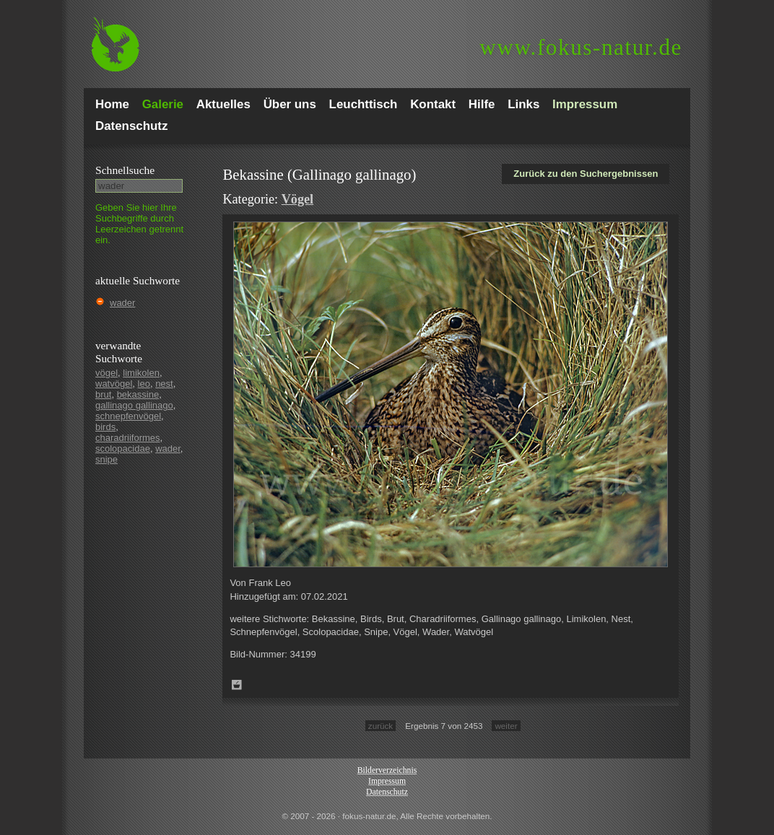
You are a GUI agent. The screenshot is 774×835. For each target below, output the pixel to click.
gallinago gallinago (134, 405)
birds (105, 426)
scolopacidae (122, 448)
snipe (106, 459)
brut (103, 394)
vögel (106, 372)
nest (164, 383)
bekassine (138, 394)
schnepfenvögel (128, 416)
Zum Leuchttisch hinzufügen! (237, 685)
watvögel (113, 383)
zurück (380, 725)
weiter (506, 725)
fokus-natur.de (580, 47)
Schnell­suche (125, 170)
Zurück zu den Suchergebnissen (585, 173)
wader (122, 302)
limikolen (141, 372)
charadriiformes (127, 437)
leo (144, 383)
